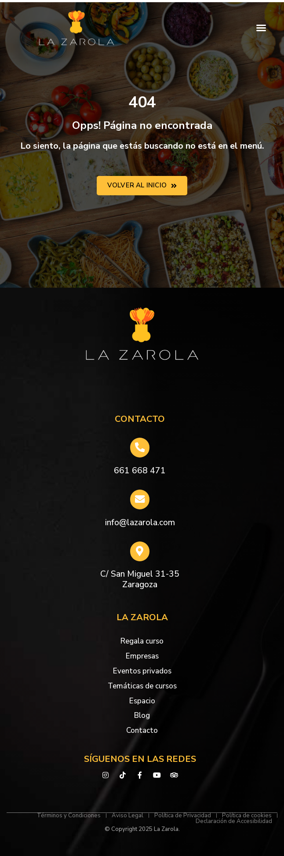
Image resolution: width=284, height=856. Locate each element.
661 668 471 (140, 470)
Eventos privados (142, 671)
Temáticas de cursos (142, 686)
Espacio (142, 701)
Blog (142, 715)
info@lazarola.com (140, 522)
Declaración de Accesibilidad (234, 821)
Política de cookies (247, 816)
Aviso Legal (127, 816)
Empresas (142, 656)
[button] (261, 28)
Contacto (142, 730)
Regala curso (142, 641)
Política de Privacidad (182, 816)
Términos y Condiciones (69, 816)
